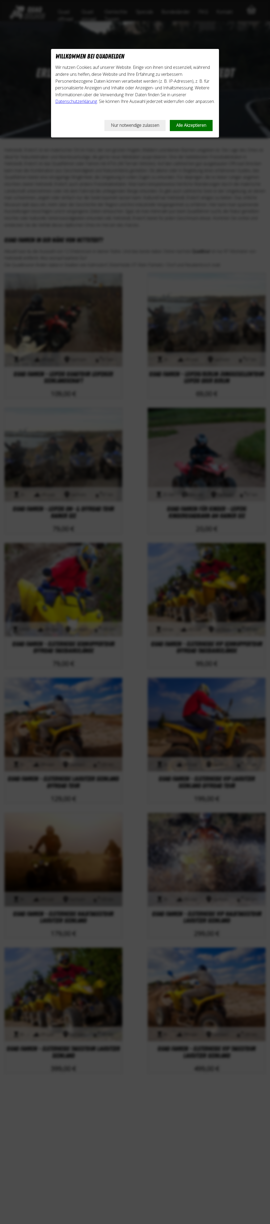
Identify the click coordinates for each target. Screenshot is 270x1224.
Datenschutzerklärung (76, 101)
